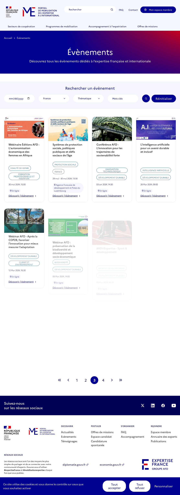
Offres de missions (147, 26)
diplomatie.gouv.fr (74, 464)
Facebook (163, 405)
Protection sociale (65, 180)
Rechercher (112, 9)
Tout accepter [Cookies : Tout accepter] (114, 486)
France (58, 187)
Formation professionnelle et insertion (24, 188)
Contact (133, 9)
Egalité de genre (20, 180)
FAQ (121, 9)
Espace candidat (101, 436)
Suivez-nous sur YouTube (173, 405)
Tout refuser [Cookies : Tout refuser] (140, 486)
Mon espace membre (158, 9)
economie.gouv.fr (110, 464)
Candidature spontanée (99, 443)
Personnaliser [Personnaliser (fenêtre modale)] (163, 486)
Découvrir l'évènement (22, 208)
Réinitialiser (164, 98)
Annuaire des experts (164, 436)
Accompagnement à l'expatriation (107, 26)
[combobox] (54, 98)
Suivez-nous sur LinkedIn (153, 405)
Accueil (8, 37)
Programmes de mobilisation (62, 26)
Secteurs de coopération (21, 26)
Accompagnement (132, 436)
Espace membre (161, 432)
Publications (158, 441)
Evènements (68, 436)
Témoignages (69, 441)
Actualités (67, 432)
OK (146, 98)
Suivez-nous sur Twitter (142, 405)
